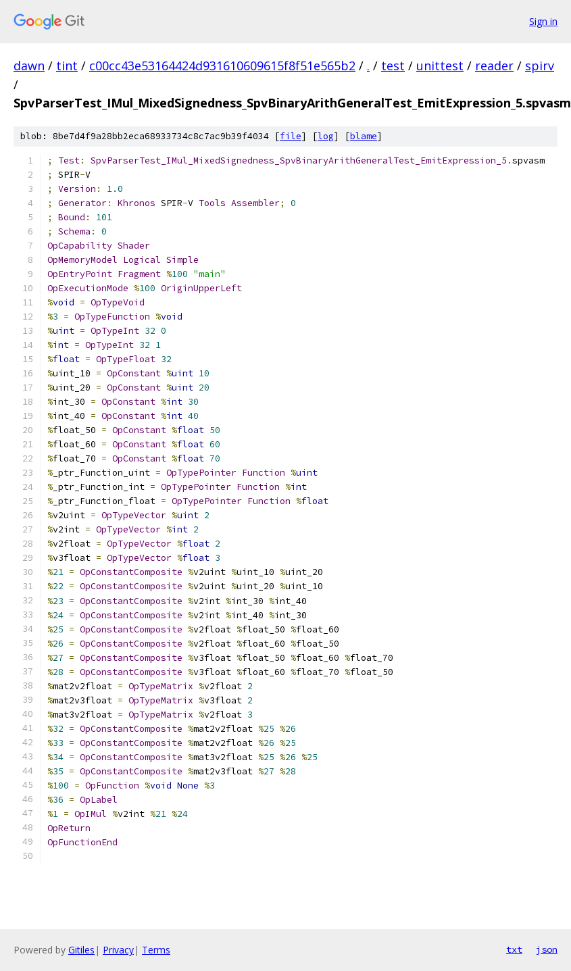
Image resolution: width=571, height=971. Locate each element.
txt (514, 949)
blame (363, 136)
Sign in (543, 21)
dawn (29, 65)
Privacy (118, 949)
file (290, 136)
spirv (539, 65)
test (393, 65)
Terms (156, 949)
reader (494, 65)
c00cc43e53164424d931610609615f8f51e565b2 (222, 65)
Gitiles (81, 949)
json (546, 949)
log (326, 136)
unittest (440, 65)
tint (67, 65)
